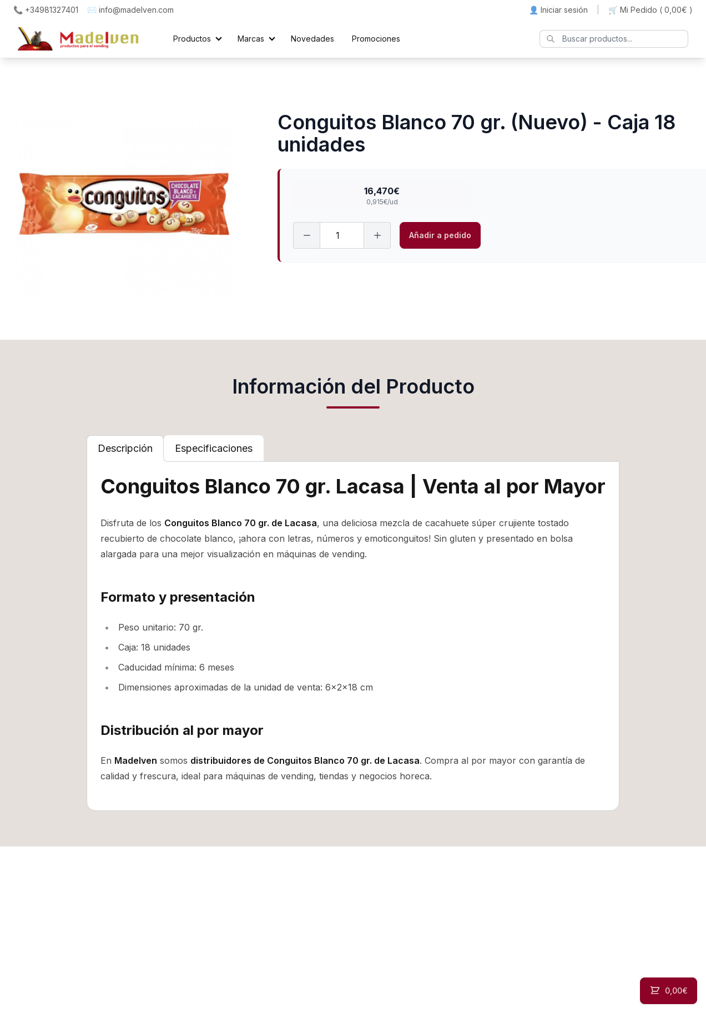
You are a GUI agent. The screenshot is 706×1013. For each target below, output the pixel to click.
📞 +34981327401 (45, 9)
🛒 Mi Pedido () (650, 10)
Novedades (312, 38)
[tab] (125, 448)
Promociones (376, 38)
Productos (192, 38)
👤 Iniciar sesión (558, 9)
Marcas (251, 38)
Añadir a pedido (440, 235)
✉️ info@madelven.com (130, 9)
